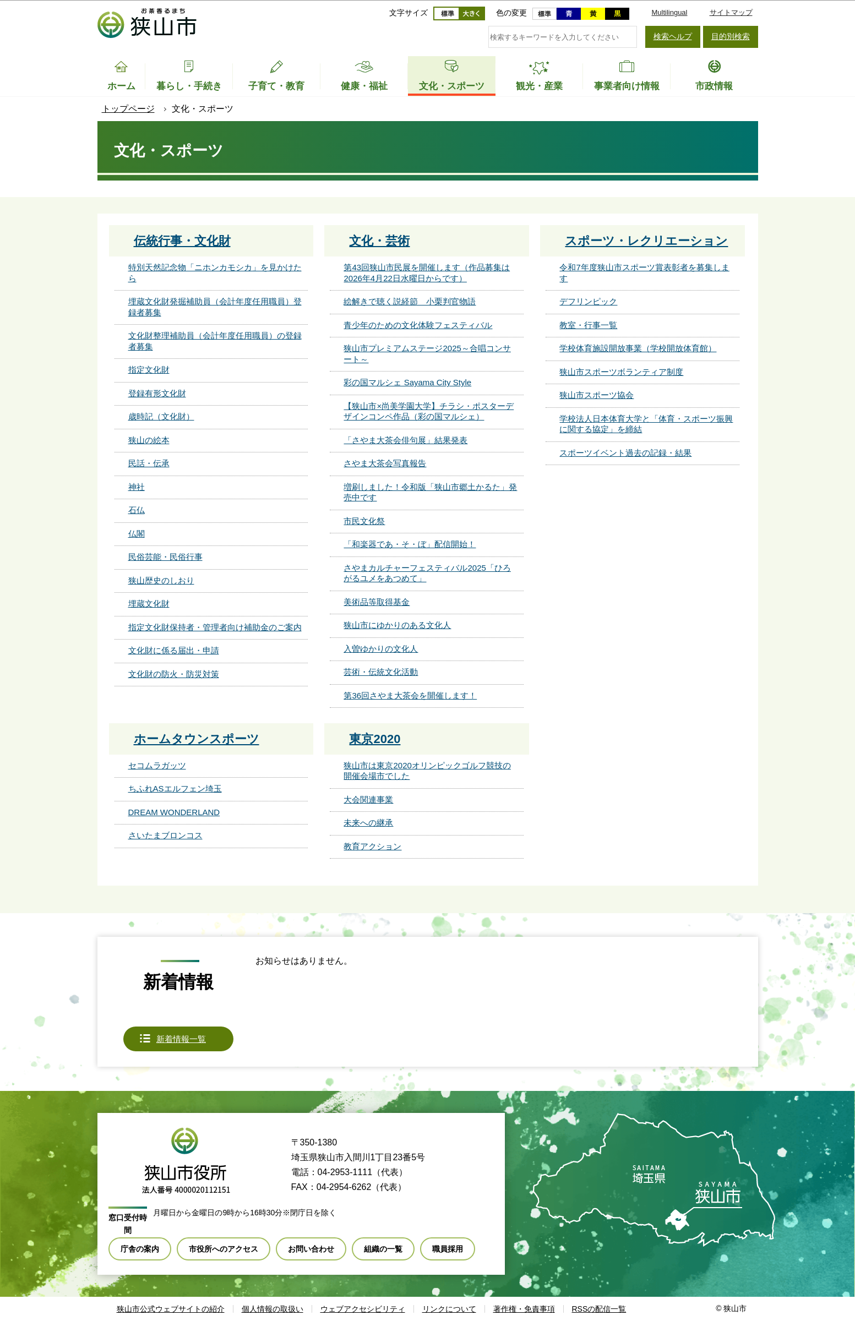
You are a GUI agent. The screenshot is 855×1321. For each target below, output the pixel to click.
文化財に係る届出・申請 (173, 650)
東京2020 (374, 739)
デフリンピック (588, 301)
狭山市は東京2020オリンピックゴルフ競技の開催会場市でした (427, 771)
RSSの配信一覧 (599, 1309)
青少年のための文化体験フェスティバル (418, 325)
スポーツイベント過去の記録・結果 (625, 452)
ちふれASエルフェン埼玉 (175, 788)
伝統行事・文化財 (182, 241)
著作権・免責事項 (524, 1309)
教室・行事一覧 (588, 325)
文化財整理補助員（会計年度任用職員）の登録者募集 (215, 341)
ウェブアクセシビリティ (362, 1309)
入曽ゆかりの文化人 (381, 648)
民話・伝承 (149, 463)
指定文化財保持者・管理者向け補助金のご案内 (215, 627)
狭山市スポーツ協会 (596, 395)
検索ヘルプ (672, 36)
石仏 (136, 510)
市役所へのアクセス (223, 1248)
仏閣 (136, 533)
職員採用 (447, 1248)
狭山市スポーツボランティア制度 (621, 371)
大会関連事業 (368, 799)
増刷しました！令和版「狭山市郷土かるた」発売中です (430, 492)
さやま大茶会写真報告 (385, 463)
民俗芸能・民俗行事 (165, 556)
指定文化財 (149, 369)
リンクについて (449, 1309)
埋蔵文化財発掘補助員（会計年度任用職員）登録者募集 (215, 307)
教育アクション (372, 846)
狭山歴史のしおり (161, 580)
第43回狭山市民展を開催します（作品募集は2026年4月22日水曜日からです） (427, 273)
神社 (136, 487)
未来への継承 (368, 822)
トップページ (128, 108)
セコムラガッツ (157, 765)
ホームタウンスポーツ (196, 739)
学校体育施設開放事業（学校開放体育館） (637, 348)
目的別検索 (730, 36)
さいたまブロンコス (165, 835)
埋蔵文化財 (149, 603)
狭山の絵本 (149, 440)
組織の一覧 (383, 1248)
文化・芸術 (379, 241)
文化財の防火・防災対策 (173, 674)
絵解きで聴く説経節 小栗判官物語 (410, 301)
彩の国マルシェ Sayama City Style (407, 382)
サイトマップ (731, 12)
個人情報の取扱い (272, 1309)
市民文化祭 (364, 521)
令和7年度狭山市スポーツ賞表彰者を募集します (644, 273)
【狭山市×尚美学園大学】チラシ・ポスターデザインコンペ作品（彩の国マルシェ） (429, 411)
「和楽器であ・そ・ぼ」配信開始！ (410, 544)
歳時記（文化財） (161, 416)
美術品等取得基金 (377, 602)
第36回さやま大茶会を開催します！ (410, 695)
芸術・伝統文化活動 (381, 671)
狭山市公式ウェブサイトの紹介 (171, 1309)
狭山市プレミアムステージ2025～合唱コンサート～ (427, 353)
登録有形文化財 (157, 393)
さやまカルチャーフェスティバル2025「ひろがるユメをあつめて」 (427, 573)
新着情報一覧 (181, 1039)
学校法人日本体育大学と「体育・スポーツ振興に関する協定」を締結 (646, 424)
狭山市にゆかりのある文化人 (397, 625)
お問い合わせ (311, 1248)
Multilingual (669, 12)
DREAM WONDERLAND (174, 812)
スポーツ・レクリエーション (646, 241)
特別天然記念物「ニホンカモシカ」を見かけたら (215, 273)
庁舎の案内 (140, 1248)
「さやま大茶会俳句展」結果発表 (405, 440)
